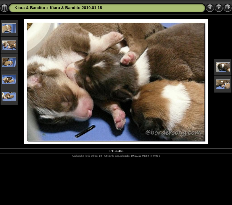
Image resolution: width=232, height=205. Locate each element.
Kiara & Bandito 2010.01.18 (76, 7)
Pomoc (155, 155)
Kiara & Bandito (29, 7)
